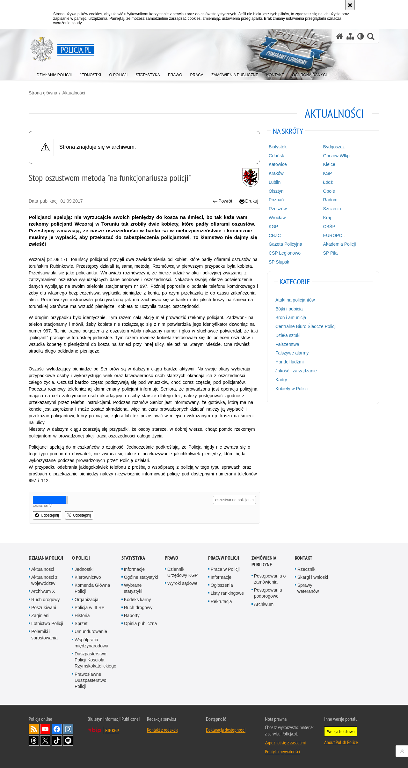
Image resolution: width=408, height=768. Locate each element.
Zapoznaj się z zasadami (285, 742)
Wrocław (277, 217)
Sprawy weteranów (308, 588)
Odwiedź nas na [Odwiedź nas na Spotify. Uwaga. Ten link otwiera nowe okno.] (68, 740)
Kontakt (303, 558)
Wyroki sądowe (182, 583)
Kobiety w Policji (291, 388)
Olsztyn (276, 191)
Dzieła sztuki (288, 335)
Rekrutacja (221, 601)
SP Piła (330, 253)
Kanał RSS (34, 729)
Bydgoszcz (334, 146)
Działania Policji (46, 558)
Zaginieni (40, 615)
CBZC (275, 235)
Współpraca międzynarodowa (91, 642)
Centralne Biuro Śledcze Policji (305, 326)
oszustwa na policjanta (234, 500)
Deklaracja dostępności (225, 730)
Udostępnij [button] (47, 515)
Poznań (276, 199)
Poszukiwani (43, 607)
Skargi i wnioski (312, 577)
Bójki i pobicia (289, 308)
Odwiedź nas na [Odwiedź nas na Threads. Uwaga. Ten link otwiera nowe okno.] (34, 740)
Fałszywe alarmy (292, 352)
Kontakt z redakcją (162, 730)
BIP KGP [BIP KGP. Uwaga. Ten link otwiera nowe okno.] (112, 730)
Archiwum (263, 604)
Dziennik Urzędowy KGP (182, 572)
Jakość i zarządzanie (296, 370)
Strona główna (43, 92)
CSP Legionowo (285, 253)
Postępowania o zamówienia (270, 579)
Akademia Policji (339, 244)
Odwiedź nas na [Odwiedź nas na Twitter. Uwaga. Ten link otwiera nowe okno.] (45, 740)
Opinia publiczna (140, 623)
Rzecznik (306, 569)
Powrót (222, 201)
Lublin (274, 182)
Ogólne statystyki (141, 577)
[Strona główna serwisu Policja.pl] (339, 36)
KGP (273, 226)
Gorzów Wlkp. (337, 155)
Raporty (132, 615)
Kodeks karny (137, 599)
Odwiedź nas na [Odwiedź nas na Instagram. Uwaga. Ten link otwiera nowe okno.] (68, 729)
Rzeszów (278, 208)
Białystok (278, 146)
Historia (82, 615)
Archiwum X (43, 591)
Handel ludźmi (289, 361)
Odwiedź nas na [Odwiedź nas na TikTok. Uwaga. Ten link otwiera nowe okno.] (57, 740)
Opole (329, 191)
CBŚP (329, 226)
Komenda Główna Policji (92, 588)
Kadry (281, 379)
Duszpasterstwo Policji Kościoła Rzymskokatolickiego (95, 659)
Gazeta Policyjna (285, 244)
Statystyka (133, 558)
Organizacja (86, 599)
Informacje (134, 569)
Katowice (278, 164)
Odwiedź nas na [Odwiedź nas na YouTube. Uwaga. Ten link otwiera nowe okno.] (45, 729)
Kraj (327, 217)
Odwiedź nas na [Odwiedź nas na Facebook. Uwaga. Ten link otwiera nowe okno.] (57, 729)
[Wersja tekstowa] (360, 36)
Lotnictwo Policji (47, 623)
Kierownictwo (88, 577)
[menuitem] (54, 73)
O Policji (81, 558)
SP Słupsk (279, 262)
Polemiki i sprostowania (44, 634)
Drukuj (248, 201)
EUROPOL (334, 235)
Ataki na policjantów (295, 299)
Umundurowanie (91, 631)
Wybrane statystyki (133, 588)
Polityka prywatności (282, 751)
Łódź (328, 182)
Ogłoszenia (222, 585)
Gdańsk (276, 155)
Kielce (329, 164)
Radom (330, 199)
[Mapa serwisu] (350, 36)
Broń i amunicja (290, 317)
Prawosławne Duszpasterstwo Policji (90, 680)
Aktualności (73, 92)
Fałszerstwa (287, 344)
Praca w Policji (223, 558)
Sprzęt (81, 623)
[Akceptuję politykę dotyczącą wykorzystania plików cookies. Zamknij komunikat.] (350, 5)
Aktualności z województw (44, 580)
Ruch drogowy (45, 599)
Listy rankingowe (227, 593)
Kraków (276, 173)
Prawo (171, 558)
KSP (327, 173)
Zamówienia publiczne (263, 561)
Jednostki (84, 569)
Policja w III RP (90, 607)
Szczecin (332, 208)
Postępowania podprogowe (268, 593)
